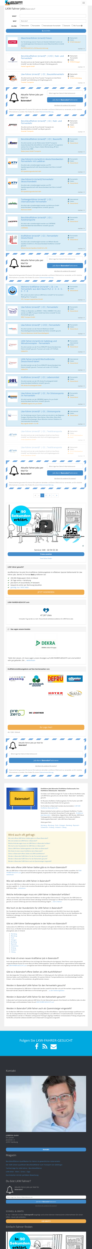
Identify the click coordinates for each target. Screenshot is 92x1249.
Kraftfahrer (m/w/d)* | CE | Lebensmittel (40, 377)
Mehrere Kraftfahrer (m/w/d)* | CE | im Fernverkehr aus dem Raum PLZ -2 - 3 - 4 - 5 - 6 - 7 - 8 (42, 288)
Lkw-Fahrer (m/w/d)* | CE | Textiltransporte (41, 431)
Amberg (51, 827)
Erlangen (62, 825)
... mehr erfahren (56, 902)
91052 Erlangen (75, 62)
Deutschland (74, 143)
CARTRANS (24, 228)
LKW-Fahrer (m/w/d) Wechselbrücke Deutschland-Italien (38, 360)
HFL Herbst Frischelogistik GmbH (31, 385)
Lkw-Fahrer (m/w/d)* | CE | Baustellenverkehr (42, 74)
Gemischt (66, 25)
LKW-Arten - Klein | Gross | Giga (18, 1172)
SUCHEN (46, 31)
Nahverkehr (24, 25)
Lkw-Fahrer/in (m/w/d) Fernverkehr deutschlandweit (37, 180)
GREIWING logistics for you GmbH (31, 403)
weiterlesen (31, 660)
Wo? (14, 21)
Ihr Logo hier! (46, 727)
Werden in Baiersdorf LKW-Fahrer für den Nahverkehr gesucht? (27, 859)
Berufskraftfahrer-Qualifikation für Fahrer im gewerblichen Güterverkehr (33, 1161)
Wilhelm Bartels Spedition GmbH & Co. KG (34, 248)
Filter (13, 26)
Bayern (72, 127)
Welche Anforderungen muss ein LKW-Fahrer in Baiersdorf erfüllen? (29, 843)
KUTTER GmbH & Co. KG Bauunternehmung (34, 48)
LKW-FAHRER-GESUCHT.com (18, 965)
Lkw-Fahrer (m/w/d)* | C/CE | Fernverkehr (40, 325)
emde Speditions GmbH (28, 439)
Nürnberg (44, 825)
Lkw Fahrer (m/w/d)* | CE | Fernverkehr (39, 307)
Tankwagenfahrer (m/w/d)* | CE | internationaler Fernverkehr (37, 200)
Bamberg (69, 825)
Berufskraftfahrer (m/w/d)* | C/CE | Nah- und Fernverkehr (42, 57)
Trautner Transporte (27, 82)
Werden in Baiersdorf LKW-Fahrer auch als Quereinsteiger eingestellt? (30, 861)
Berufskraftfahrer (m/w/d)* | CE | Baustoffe (41, 139)
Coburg (64, 827)
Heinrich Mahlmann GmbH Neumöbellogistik (35, 333)
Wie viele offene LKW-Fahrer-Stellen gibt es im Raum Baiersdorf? (28, 838)
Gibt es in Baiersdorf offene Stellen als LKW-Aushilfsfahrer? (26, 854)
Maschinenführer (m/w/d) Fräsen (36, 38)
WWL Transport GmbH (28, 317)
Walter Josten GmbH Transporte (31, 151)
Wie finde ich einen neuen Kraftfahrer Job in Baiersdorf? (25, 851)
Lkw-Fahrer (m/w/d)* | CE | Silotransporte (40, 411)
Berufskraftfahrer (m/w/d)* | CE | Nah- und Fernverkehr (41, 122)
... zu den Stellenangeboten (56, 990)
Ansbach (58, 827)
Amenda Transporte (27, 131)
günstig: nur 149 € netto (20, 587)
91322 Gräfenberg (76, 78)
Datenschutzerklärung (46, 112)
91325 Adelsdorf (75, 42)
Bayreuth (76, 825)
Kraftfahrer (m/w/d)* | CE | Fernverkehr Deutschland (39, 236)
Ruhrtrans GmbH (26, 209)
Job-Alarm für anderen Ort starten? (65, 105)
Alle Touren (77, 25)
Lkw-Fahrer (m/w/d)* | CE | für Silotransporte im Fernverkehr (42, 394)
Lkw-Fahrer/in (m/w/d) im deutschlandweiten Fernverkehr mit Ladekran (42, 160)
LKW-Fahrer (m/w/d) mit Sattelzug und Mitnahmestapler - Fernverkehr (39, 342)
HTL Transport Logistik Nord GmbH (32, 299)
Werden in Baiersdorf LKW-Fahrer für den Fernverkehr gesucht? (28, 856)
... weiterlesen (21, 888)
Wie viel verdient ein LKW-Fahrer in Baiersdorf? (22, 841)
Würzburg (51, 825)
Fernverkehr (35, 25)
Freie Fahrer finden (46, 558)
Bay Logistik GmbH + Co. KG (29, 423)
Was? (14, 16)
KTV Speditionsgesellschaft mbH (31, 171)
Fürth (56, 825)
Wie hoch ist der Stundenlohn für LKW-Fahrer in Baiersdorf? (26, 846)
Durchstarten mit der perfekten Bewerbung (22, 1175)
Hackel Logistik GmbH (28, 66)
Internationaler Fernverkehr (51, 25)
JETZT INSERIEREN (46, 592)
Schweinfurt (44, 827)
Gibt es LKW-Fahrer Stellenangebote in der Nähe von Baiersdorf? (28, 848)
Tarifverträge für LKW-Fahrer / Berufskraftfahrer (24, 1168)
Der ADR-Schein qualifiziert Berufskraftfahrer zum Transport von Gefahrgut (34, 1165)
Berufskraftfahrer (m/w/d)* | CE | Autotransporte (36, 218)
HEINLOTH (24, 351)
